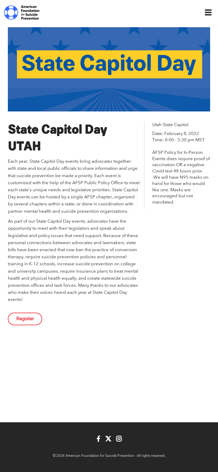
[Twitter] (108, 439)
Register (25, 319)
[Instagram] (119, 439)
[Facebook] (98, 439)
